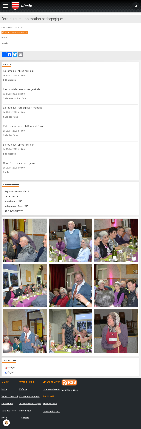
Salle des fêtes (9, 410)
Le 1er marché (11, 196)
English (9, 372)
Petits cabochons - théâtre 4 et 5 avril (23, 126)
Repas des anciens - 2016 (17, 191)
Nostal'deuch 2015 (13, 201)
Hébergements (50, 403)
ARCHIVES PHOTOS (14, 211)
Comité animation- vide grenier (19, 163)
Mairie (4, 389)
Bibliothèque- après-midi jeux (18, 70)
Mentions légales (70, 390)
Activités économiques (30, 403)
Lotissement (7, 403)
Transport (24, 418)
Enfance (23, 389)
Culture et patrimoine (29, 396)
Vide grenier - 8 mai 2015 (16, 206)
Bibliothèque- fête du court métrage (22, 107)
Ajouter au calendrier (14, 32)
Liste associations (51, 389)
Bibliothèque (25, 410)
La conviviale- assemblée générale (21, 89)
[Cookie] (6, 422)
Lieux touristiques (51, 411)
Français (10, 367)
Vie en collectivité (10, 396)
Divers (4, 418)
